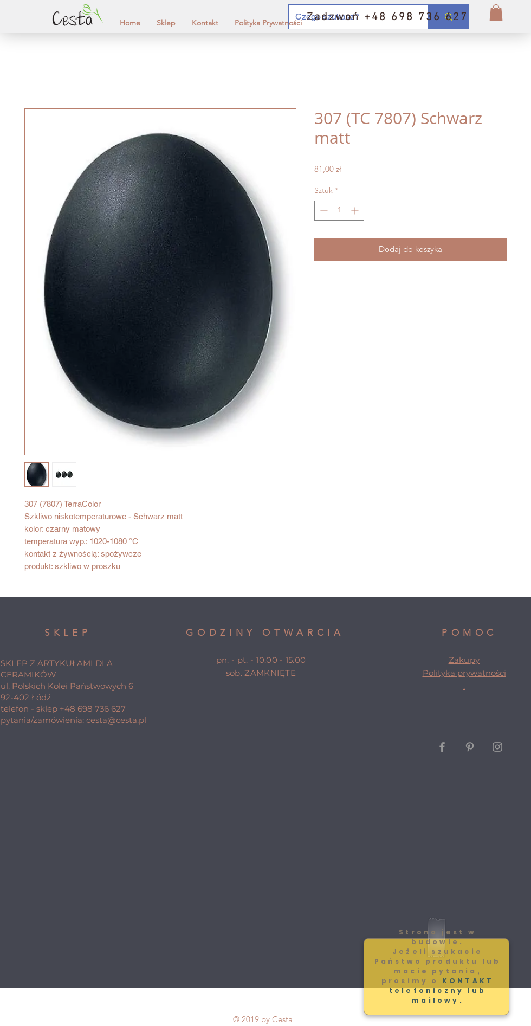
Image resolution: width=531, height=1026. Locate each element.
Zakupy (464, 660)
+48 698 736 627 (93, 709)
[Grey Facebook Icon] (442, 746)
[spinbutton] (339, 210)
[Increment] (355, 210)
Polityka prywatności (464, 673)
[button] (496, 12)
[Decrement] (322, 210)
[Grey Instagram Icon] (497, 746)
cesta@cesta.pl (116, 720)
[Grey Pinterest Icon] (469, 746)
